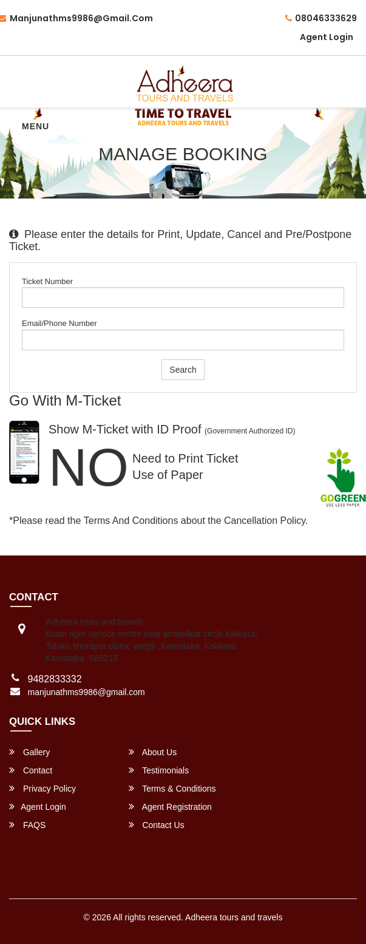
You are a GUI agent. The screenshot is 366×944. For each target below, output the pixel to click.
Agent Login (326, 37)
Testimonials (159, 770)
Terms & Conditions (172, 788)
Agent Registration (170, 806)
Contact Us (157, 825)
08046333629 (321, 18)
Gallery (29, 752)
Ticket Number (47, 281)
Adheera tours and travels (233, 917)
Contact (30, 770)
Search (182, 370)
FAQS (27, 825)
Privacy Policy (42, 788)
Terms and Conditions (131, 520)
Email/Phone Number (59, 323)
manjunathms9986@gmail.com (86, 692)
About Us (153, 752)
